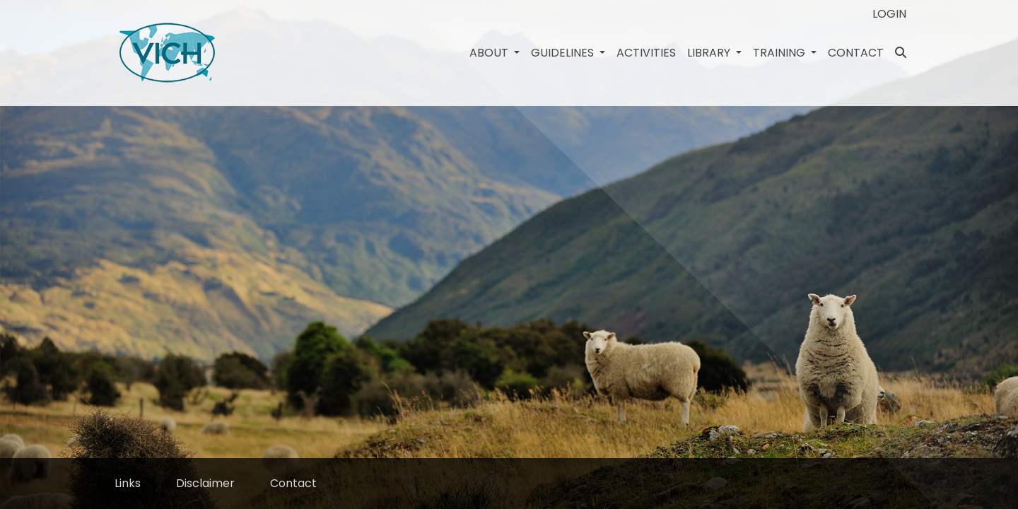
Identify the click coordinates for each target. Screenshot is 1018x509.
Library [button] (710, 53)
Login (889, 14)
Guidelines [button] (564, 53)
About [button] (490, 53)
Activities (646, 53)
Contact (856, 53)
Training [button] (780, 53)
